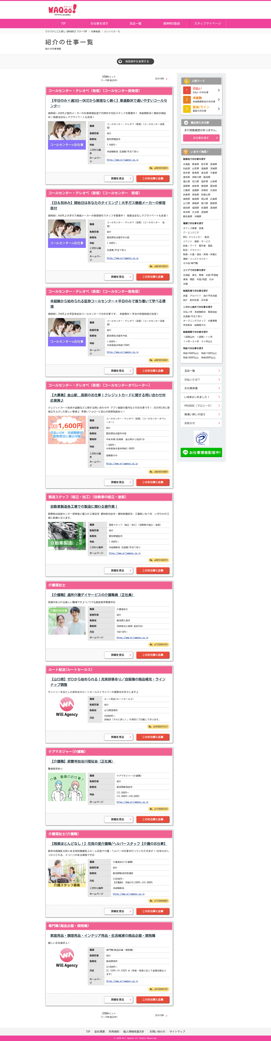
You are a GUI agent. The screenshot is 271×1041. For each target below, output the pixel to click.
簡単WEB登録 (171, 23)
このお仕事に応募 (152, 178)
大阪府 (213, 190)
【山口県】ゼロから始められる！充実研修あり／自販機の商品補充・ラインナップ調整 (107, 682)
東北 (194, 275)
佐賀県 (204, 208)
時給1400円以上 (191, 353)
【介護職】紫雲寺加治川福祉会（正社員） (82, 761)
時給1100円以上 (209, 353)
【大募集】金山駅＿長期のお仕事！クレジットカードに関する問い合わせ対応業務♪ (107, 397)
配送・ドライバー (192, 250)
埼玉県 (204, 173)
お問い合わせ (157, 1031)
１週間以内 (188, 337)
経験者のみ (200, 325)
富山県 (186, 181)
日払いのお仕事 (201, 89)
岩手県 (204, 164)
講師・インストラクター (195, 259)
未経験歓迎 (200, 312)
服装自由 (212, 312)
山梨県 (213, 181)
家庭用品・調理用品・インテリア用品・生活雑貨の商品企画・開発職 (102, 935)
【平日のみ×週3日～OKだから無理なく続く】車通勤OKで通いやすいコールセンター (108, 103)
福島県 (204, 168)
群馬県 (195, 173)
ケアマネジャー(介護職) (67, 751)
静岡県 (204, 186)
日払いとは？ (192, 379)
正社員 (204, 300)
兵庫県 (186, 194)
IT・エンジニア (191, 232)
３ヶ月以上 (206, 341)
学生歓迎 (187, 325)
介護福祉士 (56, 585)
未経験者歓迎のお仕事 (201, 99)
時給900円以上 (208, 357)
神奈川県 (196, 177)
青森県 (195, 164)
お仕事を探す (99, 23)
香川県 (204, 203)
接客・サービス (202, 241)
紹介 (185, 300)
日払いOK (187, 312)
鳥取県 (186, 199)
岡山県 (204, 199)
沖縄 (185, 284)
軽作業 (202, 246)
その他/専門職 (190, 263)
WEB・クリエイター (192, 237)
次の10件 (159, 78)
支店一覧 (135, 23)
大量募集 (212, 320)
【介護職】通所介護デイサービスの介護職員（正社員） (92, 595)
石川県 (195, 181)
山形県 (195, 168)
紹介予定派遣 (210, 296)
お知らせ (189, 423)
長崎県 (213, 208)
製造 (210, 246)
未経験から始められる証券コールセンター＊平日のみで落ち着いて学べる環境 (107, 303)
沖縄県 (197, 216)
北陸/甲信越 (212, 275)
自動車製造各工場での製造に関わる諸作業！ (84, 506)
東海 (185, 279)
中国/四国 (202, 279)
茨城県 (213, 168)
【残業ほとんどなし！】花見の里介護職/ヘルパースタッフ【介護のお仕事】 (108, 843)
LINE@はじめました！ (197, 397)
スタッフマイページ (207, 23)
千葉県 (213, 173)
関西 (192, 279)
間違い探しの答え (195, 414)
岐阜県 (195, 186)
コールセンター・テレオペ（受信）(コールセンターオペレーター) (99, 385)
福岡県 (195, 208)
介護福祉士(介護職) (63, 834)
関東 (201, 275)
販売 (207, 237)
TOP (63, 23)
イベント (187, 241)
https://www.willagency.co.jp (122, 160)
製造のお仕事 (201, 108)
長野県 (186, 186)
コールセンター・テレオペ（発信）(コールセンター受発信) (94, 90)
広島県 (213, 199)
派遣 (185, 296)
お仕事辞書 (191, 388)
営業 (201, 228)
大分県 (195, 212)
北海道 (186, 164)
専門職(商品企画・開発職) (68, 925)
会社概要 (99, 1031)
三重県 (186, 190)
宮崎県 (204, 212)
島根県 (195, 199)
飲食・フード (190, 246)
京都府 (204, 190)
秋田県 (186, 168)
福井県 (204, 181)
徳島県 (195, 203)
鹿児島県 (187, 216)
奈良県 (195, 194)
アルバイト (195, 296)
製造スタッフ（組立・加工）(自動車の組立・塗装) (87, 497)
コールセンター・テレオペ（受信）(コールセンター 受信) (94, 193)
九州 (211, 279)
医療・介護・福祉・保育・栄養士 (200, 254)
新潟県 (206, 177)
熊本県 (186, 212)
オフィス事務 (190, 228)
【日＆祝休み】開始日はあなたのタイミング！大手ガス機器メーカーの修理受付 (107, 205)
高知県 (186, 208)
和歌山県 (205, 194)
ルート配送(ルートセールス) (70, 669)
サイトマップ (177, 1031)
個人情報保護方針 (134, 1031)
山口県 (186, 203)
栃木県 (186, 173)
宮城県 (213, 164)
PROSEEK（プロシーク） (198, 405)
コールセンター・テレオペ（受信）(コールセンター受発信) (94, 291)
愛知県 (213, 186)
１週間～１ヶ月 (204, 337)
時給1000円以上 (191, 357)
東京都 (186, 177)
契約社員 (194, 300)
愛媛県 (213, 203)
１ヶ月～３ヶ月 (191, 341)
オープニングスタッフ (194, 320)
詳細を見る (117, 178)
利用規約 (114, 1031)
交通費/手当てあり (192, 316)
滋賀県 (195, 190)
